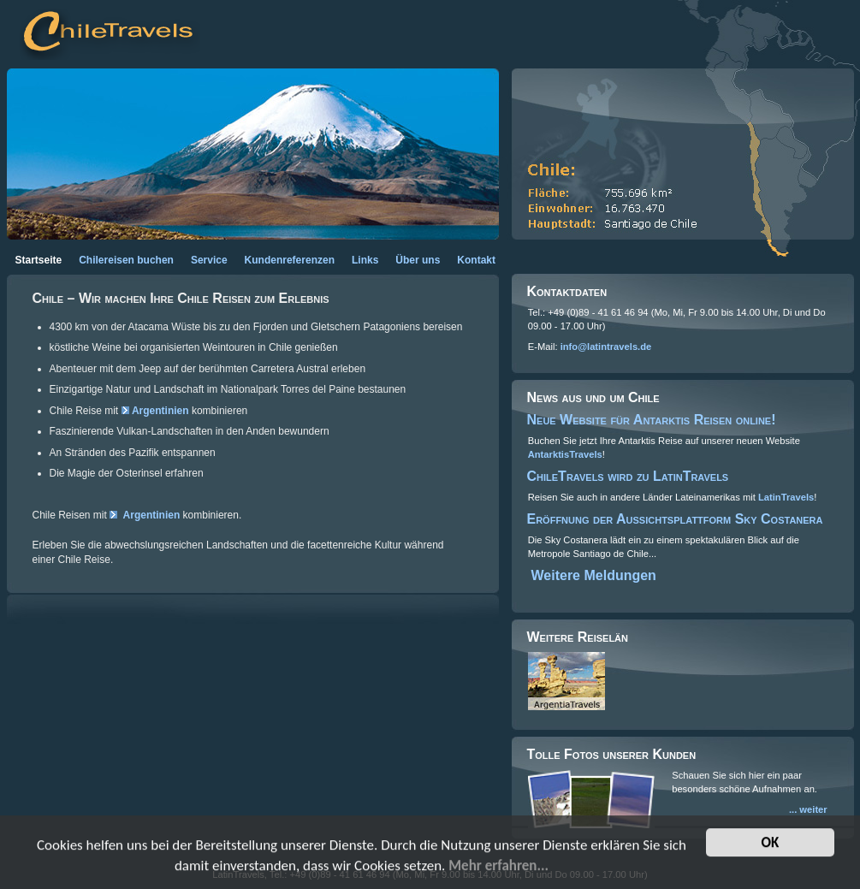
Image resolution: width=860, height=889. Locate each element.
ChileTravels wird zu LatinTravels (628, 476)
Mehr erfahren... (498, 867)
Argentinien (160, 411)
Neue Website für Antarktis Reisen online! (651, 419)
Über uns (417, 260)
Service (209, 260)
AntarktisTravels (565, 454)
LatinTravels (786, 497)
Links (365, 260)
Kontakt (476, 260)
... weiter (808, 809)
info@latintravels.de (606, 346)
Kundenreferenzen (290, 260)
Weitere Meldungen (593, 575)
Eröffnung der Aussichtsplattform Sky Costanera (675, 519)
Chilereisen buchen (126, 260)
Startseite (38, 260)
